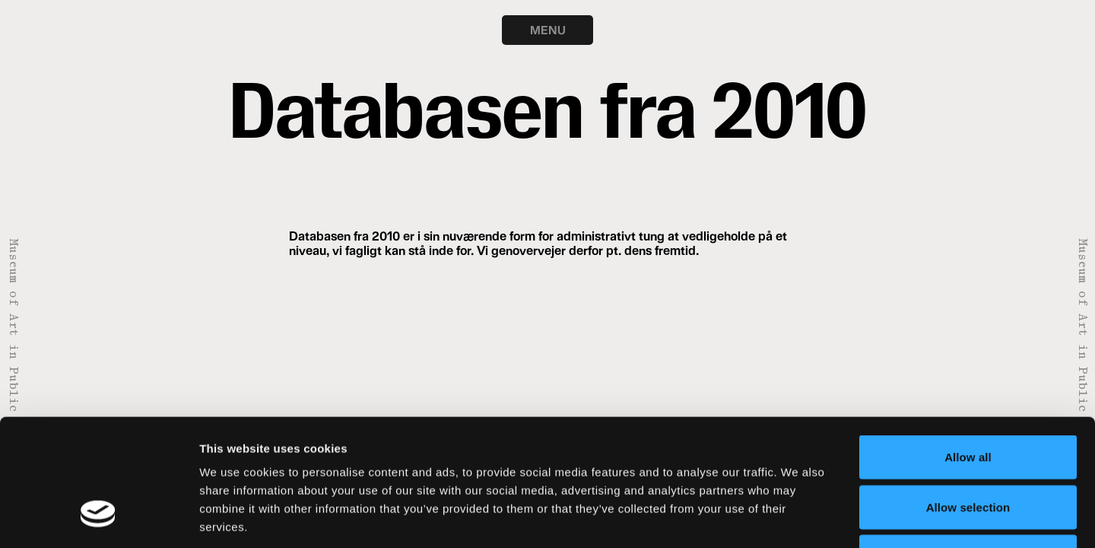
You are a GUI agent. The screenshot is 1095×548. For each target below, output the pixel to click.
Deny (968, 447)
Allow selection (968, 398)
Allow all (968, 348)
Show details (798, 517)
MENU (548, 30)
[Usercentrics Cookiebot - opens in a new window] (98, 518)
